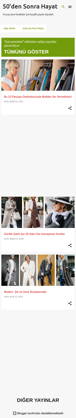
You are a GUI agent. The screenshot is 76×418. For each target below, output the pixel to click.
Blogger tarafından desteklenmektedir (38, 413)
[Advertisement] (38, 155)
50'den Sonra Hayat (30, 6)
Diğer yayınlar (38, 400)
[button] (70, 108)
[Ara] (63, 7)
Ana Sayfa (8, 28)
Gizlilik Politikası (32, 28)
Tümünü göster (26, 52)
